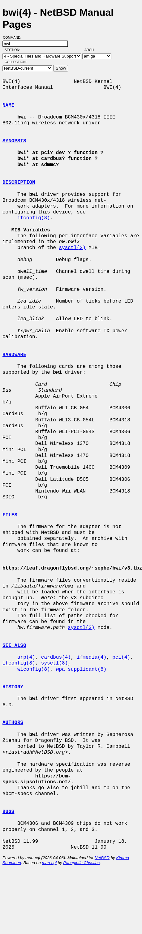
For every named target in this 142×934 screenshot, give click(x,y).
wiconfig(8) (33, 669)
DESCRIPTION (18, 182)
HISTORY (12, 687)
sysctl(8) (54, 663)
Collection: (16, 62)
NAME (8, 105)
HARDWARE (14, 354)
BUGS (8, 811)
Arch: (92, 50)
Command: (14, 37)
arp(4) (26, 657)
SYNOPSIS (14, 141)
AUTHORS (12, 722)
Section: (14, 50)
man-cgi (49, 862)
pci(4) (121, 657)
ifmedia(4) (91, 657)
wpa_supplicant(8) (81, 669)
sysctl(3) (72, 247)
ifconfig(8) (33, 218)
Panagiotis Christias (81, 862)
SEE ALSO (14, 645)
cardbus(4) (56, 657)
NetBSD (102, 857)
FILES (9, 515)
